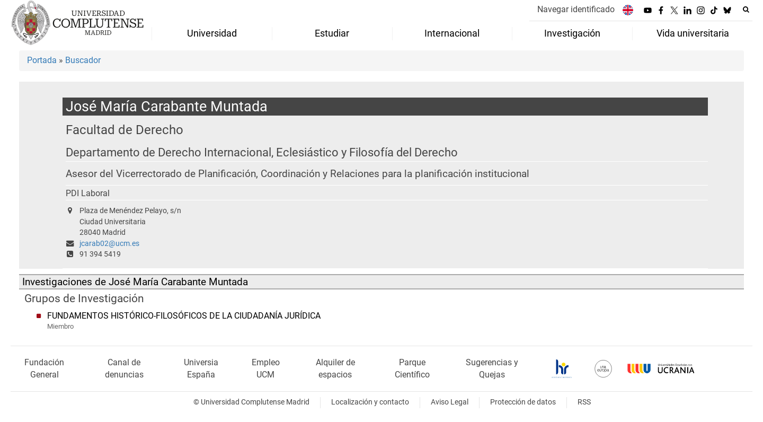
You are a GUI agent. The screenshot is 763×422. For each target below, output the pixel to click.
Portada (42, 60)
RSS (584, 402)
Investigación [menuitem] (572, 33)
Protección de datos (523, 402)
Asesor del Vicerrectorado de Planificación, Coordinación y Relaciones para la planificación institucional (297, 174)
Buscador (83, 60)
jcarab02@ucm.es (109, 243)
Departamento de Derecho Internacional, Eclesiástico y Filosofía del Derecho (262, 152)
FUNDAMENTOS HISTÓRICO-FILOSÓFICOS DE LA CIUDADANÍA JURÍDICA (184, 316)
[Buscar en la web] (746, 9)
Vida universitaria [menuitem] (692, 33)
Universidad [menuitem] (212, 33)
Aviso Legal (449, 402)
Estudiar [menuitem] (332, 33)
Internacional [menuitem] (452, 33)
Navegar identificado (576, 9)
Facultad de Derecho (124, 129)
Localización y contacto (370, 402)
